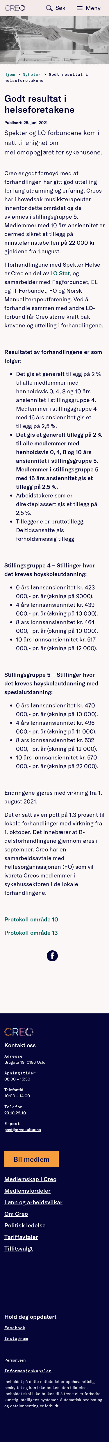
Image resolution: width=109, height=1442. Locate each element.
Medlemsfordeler (27, 1190)
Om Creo (16, 1213)
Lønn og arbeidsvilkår (33, 1202)
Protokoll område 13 (31, 932)
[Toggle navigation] (88, 8)
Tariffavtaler (21, 1236)
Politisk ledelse (25, 1225)
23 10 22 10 (15, 1112)
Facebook (14, 1327)
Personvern (15, 1360)
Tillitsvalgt (18, 1248)
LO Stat (60, 273)
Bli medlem (31, 1159)
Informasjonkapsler (27, 1370)
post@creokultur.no (22, 1129)
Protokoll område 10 (31, 919)
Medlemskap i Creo (30, 1179)
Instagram (16, 1338)
